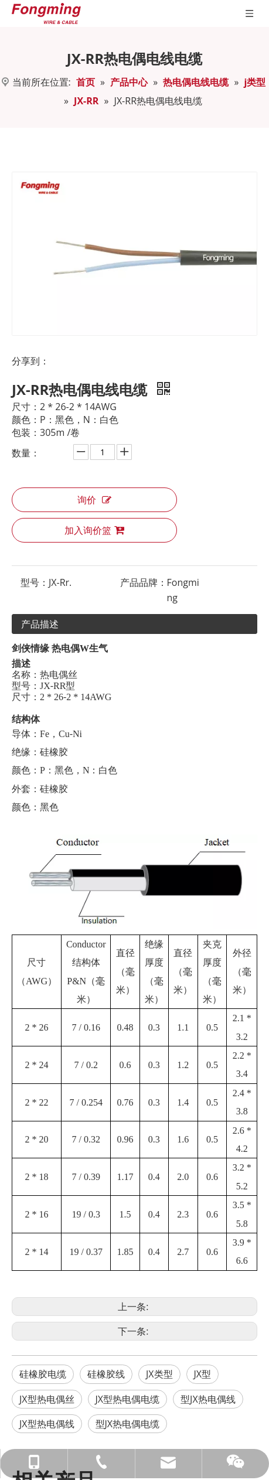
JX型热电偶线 (46, 1423)
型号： (35, 582)
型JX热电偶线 (208, 1399)
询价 (94, 499)
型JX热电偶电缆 (128, 1423)
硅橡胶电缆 (42, 1374)
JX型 (203, 1374)
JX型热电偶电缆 (128, 1399)
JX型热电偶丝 (46, 1399)
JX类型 (159, 1374)
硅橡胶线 (106, 1374)
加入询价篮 (94, 530)
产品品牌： (143, 582)
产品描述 (40, 624)
